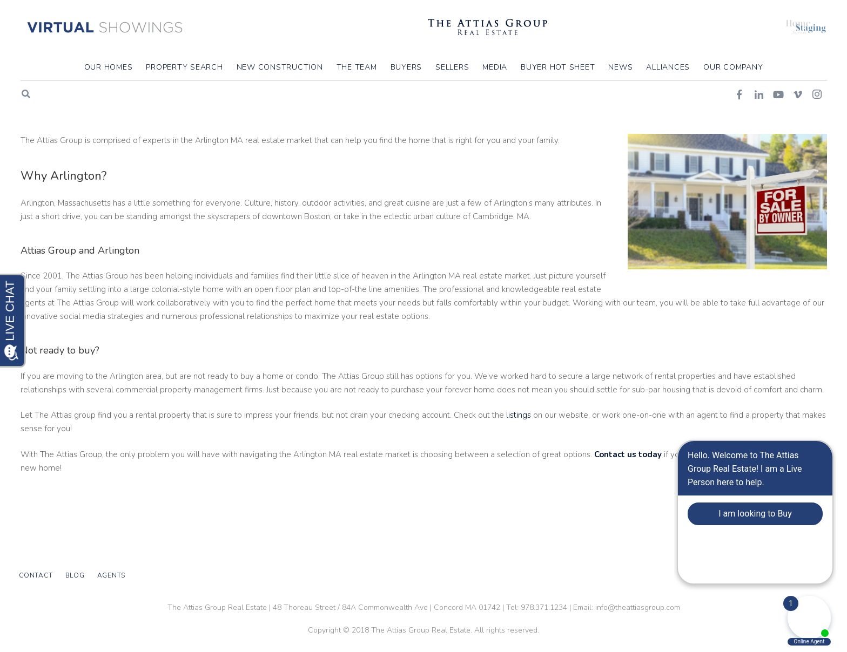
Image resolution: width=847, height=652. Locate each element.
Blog (75, 575)
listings (518, 454)
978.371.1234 (544, 607)
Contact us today (627, 493)
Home (720, 128)
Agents (111, 575)
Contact (35, 575)
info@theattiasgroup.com (637, 607)
